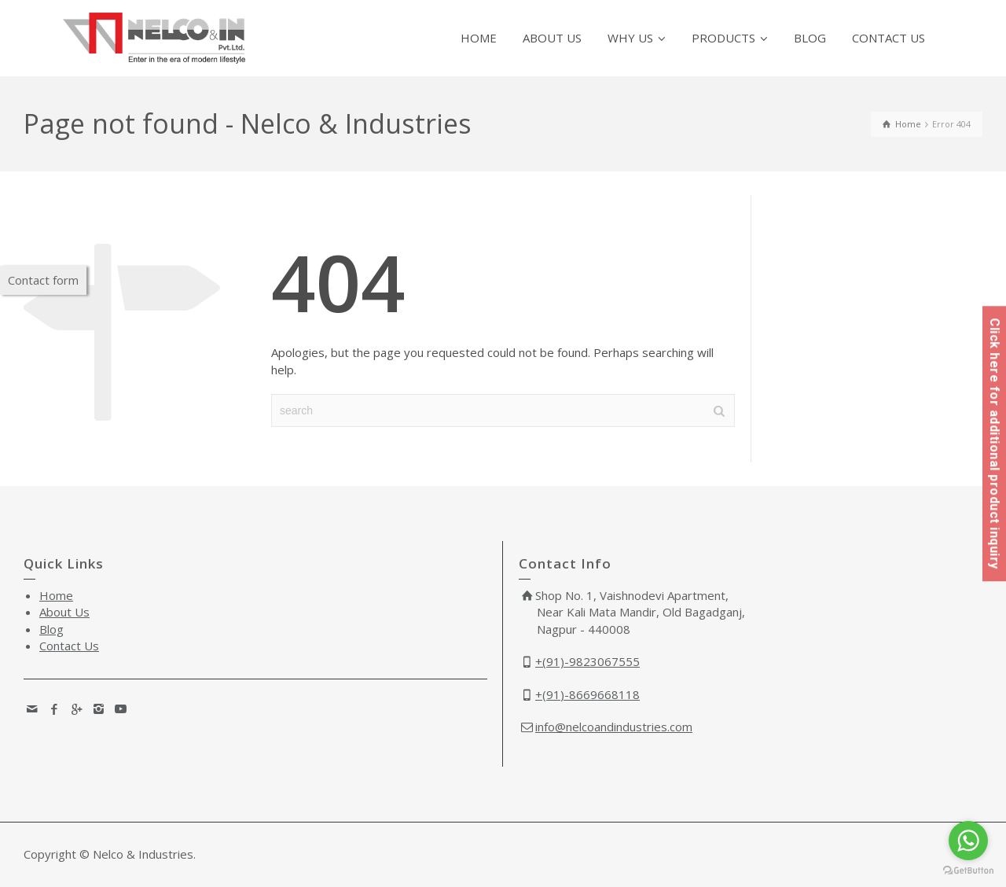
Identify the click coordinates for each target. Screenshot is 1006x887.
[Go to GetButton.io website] (968, 871)
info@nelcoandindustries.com (613, 726)
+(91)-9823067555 (587, 661)
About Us (64, 612)
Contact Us (69, 645)
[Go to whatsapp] (968, 840)
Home (56, 595)
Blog (51, 629)
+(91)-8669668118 (587, 694)
